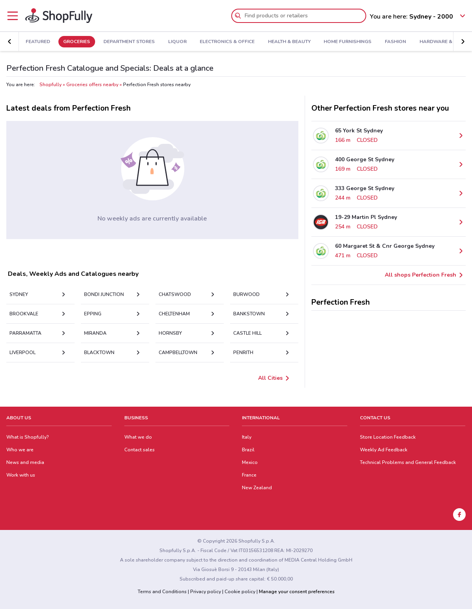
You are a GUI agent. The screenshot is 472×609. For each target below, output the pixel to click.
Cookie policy (240, 591)
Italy (246, 437)
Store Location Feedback (388, 437)
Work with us (20, 475)
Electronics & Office (227, 42)
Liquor (177, 42)
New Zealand (257, 488)
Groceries (76, 42)
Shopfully (50, 84)
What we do (138, 437)
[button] (462, 41)
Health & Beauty (289, 42)
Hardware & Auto (443, 42)
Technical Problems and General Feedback (408, 462)
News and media (25, 462)
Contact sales (139, 450)
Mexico (250, 462)
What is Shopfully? (27, 437)
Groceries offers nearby (92, 84)
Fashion (395, 42)
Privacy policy (205, 591)
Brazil (248, 450)
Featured (38, 42)
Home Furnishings (347, 42)
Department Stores (129, 42)
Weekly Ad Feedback (383, 450)
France (249, 475)
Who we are (20, 450)
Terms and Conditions (162, 591)
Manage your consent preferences (297, 591)
